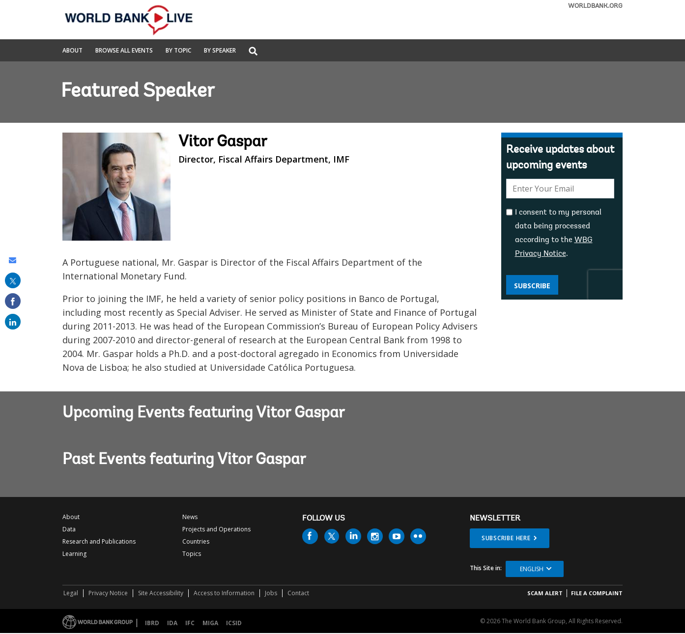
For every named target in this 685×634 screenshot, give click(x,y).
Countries (195, 541)
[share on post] (13, 280)
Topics (191, 554)
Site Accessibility (160, 593)
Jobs (271, 593)
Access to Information (224, 593)
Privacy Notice (108, 593)
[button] (253, 52)
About (72, 51)
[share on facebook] (13, 301)
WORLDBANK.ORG (595, 6)
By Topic (178, 51)
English (531, 569)
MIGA (210, 623)
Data (69, 529)
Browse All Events (124, 51)
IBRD (152, 623)
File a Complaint (597, 593)
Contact (298, 593)
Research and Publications (99, 541)
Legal (70, 593)
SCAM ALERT (545, 593)
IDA (172, 623)
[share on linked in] (13, 322)
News (190, 517)
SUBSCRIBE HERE (506, 538)
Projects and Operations (216, 529)
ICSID (234, 623)
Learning (74, 554)
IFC (190, 623)
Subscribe (532, 285)
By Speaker (220, 51)
